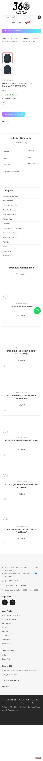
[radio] (4, 139)
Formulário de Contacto (10, 717)
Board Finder (6, 695)
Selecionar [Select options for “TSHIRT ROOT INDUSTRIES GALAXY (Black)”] (5, 492)
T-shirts (25, 340)
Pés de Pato (7, 256)
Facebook (5, 639)
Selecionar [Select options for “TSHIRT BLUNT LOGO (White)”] (5, 358)
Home (4, 38)
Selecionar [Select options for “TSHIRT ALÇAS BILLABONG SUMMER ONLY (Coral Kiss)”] (5, 536)
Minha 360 (5, 691)
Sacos (18, 384)
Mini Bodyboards (9, 251)
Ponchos (6, 260)
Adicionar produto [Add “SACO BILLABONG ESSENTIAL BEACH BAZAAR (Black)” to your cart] (5, 447)
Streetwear (15, 38)
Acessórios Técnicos (10, 233)
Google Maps (6, 613)
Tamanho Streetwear (9, 135)
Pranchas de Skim (10, 269)
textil (7, 158)
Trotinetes (6, 292)
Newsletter (6, 723)
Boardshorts (18, 563)
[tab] (21, 174)
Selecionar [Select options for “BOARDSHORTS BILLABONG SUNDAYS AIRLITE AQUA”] (5, 581)
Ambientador (8, 237)
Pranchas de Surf (9, 274)
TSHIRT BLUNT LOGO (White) (21, 343)
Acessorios (6, 680)
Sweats (25, 38)
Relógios (6, 279)
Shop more (21, 311)
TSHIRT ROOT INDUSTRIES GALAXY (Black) (21, 477)
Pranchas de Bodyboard (12, 265)
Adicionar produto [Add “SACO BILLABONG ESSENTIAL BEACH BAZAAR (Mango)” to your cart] (5, 402)
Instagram (12, 639)
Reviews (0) (21, 179)
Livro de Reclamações (10, 746)
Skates (5, 283)
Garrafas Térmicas (10, 246)
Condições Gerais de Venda (30, 743)
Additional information (21, 175)
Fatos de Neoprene (10, 242)
